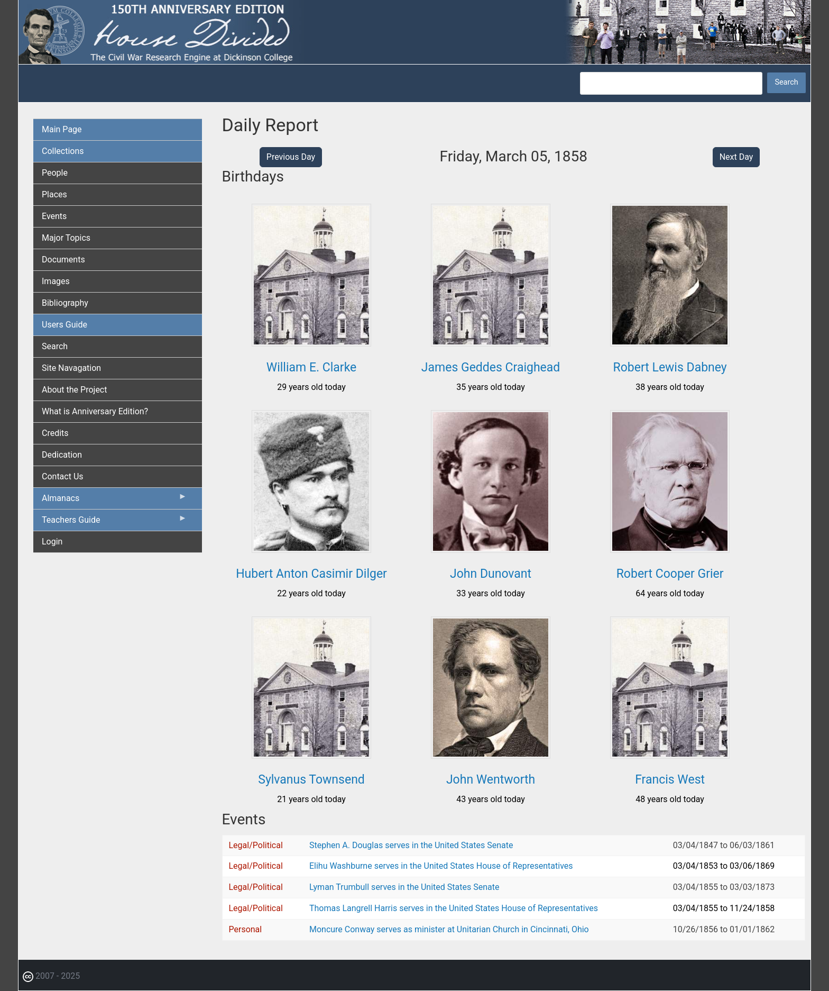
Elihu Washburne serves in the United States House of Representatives (441, 866)
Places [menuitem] (54, 194)
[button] (311, 343)
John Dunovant (490, 574)
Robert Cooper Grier (670, 574)
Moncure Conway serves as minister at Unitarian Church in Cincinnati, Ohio (449, 929)
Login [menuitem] (52, 542)
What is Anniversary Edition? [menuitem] (95, 411)
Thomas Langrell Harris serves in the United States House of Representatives (453, 908)
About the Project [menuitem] (74, 390)
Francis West (670, 779)
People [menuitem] (55, 173)
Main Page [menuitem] (62, 129)
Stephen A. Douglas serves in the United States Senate (411, 845)
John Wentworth (490, 779)
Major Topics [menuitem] (66, 238)
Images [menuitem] (56, 281)
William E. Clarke (311, 367)
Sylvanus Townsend (311, 779)
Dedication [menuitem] (62, 455)
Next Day (736, 157)
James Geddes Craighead (490, 367)
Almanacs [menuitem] (114, 500)
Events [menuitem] (54, 216)
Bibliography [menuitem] (65, 303)
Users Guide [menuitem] (64, 325)
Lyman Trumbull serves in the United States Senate (404, 887)
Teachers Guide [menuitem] (114, 522)
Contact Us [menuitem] (63, 476)
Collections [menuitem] (63, 151)
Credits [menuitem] (55, 433)
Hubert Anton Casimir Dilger (311, 574)
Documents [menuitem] (63, 259)
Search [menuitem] (55, 346)
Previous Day (290, 157)
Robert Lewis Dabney (670, 367)
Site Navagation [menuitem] (71, 368)
